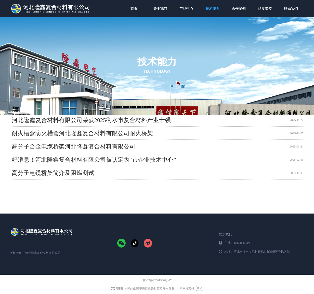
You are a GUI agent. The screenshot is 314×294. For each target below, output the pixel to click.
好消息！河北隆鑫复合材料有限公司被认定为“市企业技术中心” (94, 160)
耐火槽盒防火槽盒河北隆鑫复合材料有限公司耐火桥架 (82, 133)
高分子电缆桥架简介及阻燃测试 (53, 173)
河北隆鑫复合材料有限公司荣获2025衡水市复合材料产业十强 (91, 120)
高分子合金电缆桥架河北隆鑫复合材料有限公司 (73, 147)
